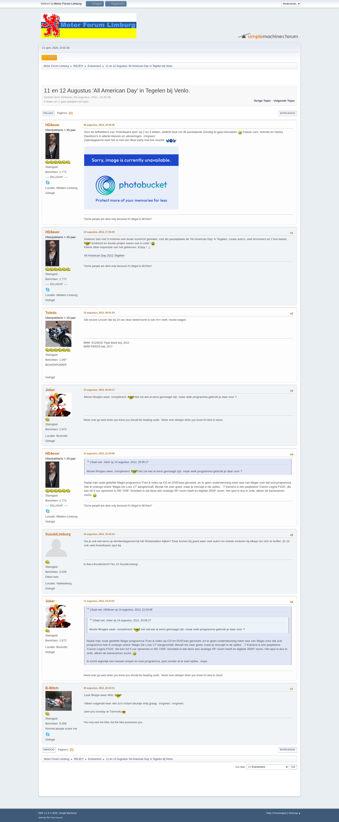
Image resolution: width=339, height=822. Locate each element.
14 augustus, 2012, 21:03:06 (99, 453)
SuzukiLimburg (58, 534)
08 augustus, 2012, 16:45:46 (99, 125)
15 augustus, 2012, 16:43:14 (99, 534)
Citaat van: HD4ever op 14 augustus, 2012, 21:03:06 (121, 609)
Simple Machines (68, 813)
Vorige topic (262, 100)
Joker (50, 390)
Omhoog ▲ (295, 813)
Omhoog (48, 749)
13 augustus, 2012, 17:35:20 (99, 232)
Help (268, 813)
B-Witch (52, 688)
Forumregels (280, 813)
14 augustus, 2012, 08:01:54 (99, 312)
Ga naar (240, 766)
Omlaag (48, 113)
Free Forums (56, 817)
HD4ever (52, 125)
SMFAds (42, 817)
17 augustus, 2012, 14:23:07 (99, 601)
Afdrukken (287, 113)
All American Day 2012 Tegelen (104, 255)
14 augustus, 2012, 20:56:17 (99, 389)
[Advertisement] (93, 77)
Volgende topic (284, 100)
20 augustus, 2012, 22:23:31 (99, 688)
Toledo (51, 313)
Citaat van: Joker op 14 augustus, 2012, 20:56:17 (119, 462)
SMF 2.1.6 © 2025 (48, 813)
